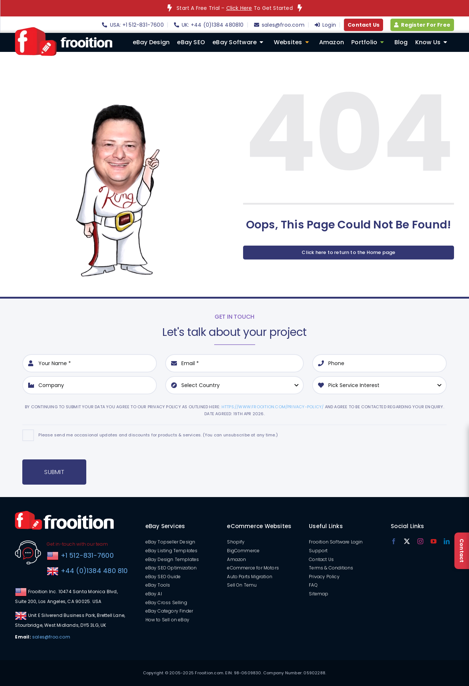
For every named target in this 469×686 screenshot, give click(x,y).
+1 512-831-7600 (85, 555)
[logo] (63, 29)
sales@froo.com (51, 637)
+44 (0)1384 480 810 (94, 570)
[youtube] (433, 541)
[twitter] (407, 541)
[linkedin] (447, 541)
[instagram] (420, 541)
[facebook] (394, 541)
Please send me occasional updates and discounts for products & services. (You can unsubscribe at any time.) (157, 435)
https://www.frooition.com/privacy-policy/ (273, 407)
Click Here (239, 8)
